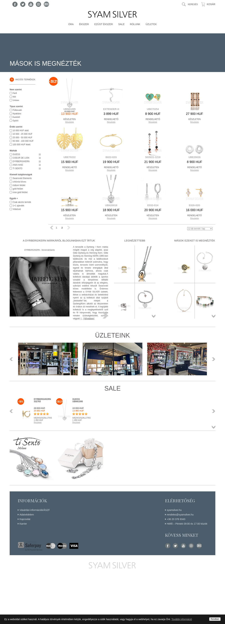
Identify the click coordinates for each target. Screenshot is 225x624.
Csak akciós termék (22, 202)
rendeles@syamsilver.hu (180, 514)
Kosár (211, 4)
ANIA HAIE (18, 165)
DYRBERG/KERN (21, 161)
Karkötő (16, 117)
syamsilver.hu (174, 510)
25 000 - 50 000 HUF (22, 137)
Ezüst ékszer (103, 24)
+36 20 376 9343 (176, 519)
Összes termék (153, 316)
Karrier (23, 523)
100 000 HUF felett (21, 144)
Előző (12, 359)
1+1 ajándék (18, 205)
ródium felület (19, 185)
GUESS (16, 154)
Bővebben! (89, 318)
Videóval (17, 209)
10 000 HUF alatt (21, 130)
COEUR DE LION (21, 158)
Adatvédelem (27, 514)
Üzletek (151, 24)
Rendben (215, 619)
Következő (212, 359)
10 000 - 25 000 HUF (22, 134)
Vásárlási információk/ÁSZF (35, 510)
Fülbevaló (17, 110)
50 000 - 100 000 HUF (23, 141)
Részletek (69, 122)
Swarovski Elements (22, 178)
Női (14, 97)
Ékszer (84, 24)
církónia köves (19, 182)
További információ (181, 619)
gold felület (18, 189)
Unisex (16, 100)
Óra (71, 24)
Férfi (15, 93)
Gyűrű (15, 120)
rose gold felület (20, 192)
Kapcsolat (25, 519)
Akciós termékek (22, 79)
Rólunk (135, 24)
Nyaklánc (17, 113)
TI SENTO (17, 168)
